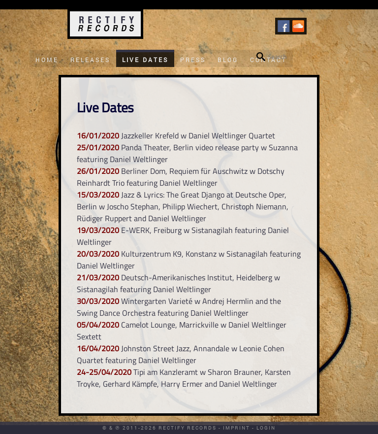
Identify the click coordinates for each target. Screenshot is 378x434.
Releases (90, 60)
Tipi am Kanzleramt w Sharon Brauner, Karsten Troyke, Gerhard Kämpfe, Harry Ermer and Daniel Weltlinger (184, 378)
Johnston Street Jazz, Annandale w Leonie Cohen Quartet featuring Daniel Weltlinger (180, 354)
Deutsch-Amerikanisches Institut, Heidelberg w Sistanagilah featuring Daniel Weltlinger (178, 283)
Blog (228, 60)
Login (266, 428)
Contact (268, 60)
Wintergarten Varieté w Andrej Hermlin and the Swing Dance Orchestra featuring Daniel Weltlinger (179, 307)
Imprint (236, 428)
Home (47, 60)
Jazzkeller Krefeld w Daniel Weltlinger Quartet (198, 135)
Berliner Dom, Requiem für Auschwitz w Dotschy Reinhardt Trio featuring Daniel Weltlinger (180, 177)
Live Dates (145, 60)
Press (193, 60)
